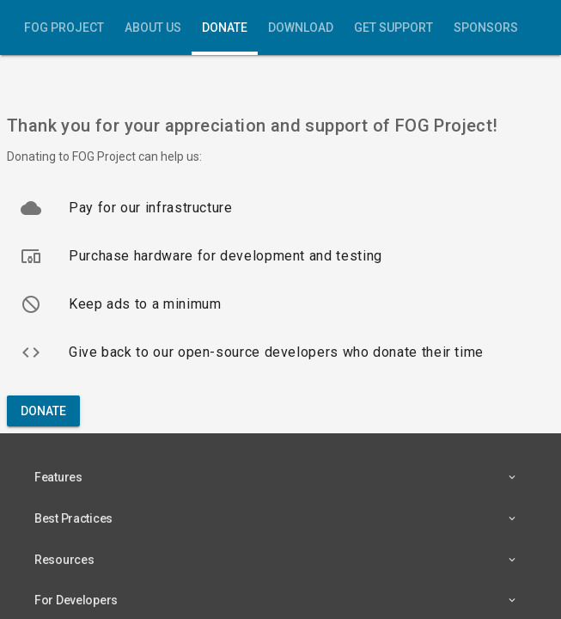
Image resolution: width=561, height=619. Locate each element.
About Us (153, 27)
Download (301, 27)
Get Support (393, 27)
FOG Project (64, 27)
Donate (225, 27)
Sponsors (485, 27)
